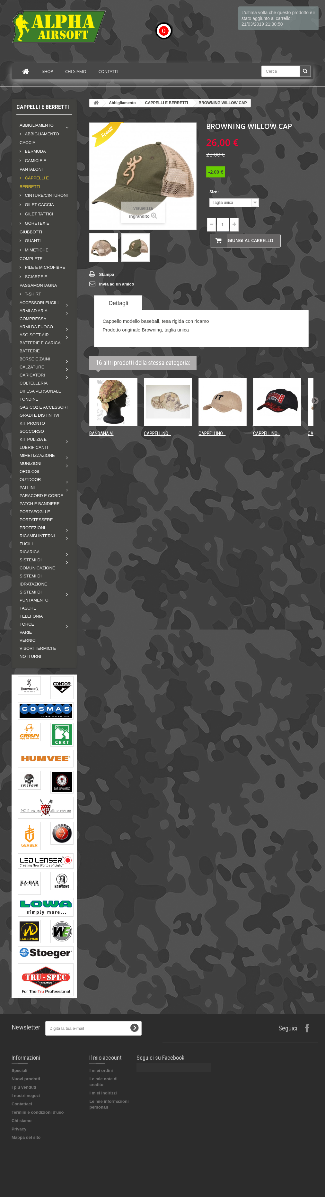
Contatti (108, 71)
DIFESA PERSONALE (40, 391)
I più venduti (24, 1087)
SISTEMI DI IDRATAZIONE (33, 580)
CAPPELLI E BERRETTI (34, 182)
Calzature (32, 367)
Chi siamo (75, 71)
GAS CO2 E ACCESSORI (44, 407)
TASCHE (28, 608)
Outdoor (30, 479)
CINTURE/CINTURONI (46, 195)
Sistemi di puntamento (34, 596)
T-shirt (32, 294)
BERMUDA (35, 151)
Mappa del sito (26, 1137)
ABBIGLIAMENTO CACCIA (39, 138)
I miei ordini (101, 1070)
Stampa (106, 274)
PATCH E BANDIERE (39, 503)
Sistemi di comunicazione (37, 564)
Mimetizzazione (37, 455)
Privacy (19, 1129)
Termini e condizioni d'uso (38, 1112)
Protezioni (32, 527)
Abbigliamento (37, 125)
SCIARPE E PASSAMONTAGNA (38, 281)
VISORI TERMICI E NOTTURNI (38, 652)
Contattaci (22, 1104)
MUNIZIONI (30, 463)
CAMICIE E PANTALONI (33, 165)
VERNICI (28, 640)
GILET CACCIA (39, 204)
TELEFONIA (31, 616)
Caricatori (32, 375)
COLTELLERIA (34, 383)
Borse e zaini (35, 359)
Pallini (27, 487)
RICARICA (30, 551)
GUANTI (32, 240)
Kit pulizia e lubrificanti (34, 443)
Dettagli (118, 303)
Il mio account (105, 1057)
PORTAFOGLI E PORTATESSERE (36, 515)
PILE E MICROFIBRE (44, 267)
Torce (27, 624)
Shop (47, 71)
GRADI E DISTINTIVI (39, 415)
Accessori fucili (39, 302)
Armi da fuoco (36, 326)
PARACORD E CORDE (41, 495)
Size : (215, 192)
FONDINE (29, 399)
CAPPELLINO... (157, 433)
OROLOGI (29, 471)
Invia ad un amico (116, 284)
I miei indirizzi (103, 1093)
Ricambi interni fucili (37, 539)
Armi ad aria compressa (33, 314)
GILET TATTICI (38, 214)
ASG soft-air (34, 334)
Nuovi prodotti (26, 1078)
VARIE (26, 632)
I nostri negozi (26, 1095)
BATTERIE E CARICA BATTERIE (40, 346)
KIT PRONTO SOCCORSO (32, 427)
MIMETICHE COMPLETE (34, 254)
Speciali (19, 1070)
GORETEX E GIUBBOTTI (34, 227)
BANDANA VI (101, 433)
